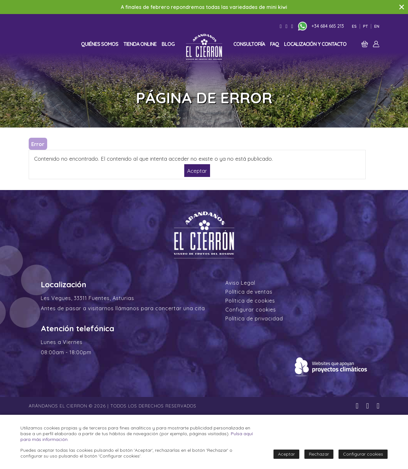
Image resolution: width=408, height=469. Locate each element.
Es (354, 26)
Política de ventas (249, 292)
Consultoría (249, 44)
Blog (168, 44)
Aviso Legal (240, 283)
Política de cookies (250, 300)
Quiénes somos (99, 44)
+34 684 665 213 (327, 26)
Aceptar (197, 170)
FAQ (274, 44)
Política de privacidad (254, 318)
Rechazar (319, 454)
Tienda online (140, 44)
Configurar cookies (250, 309)
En (376, 26)
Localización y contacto (315, 44)
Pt (365, 26)
